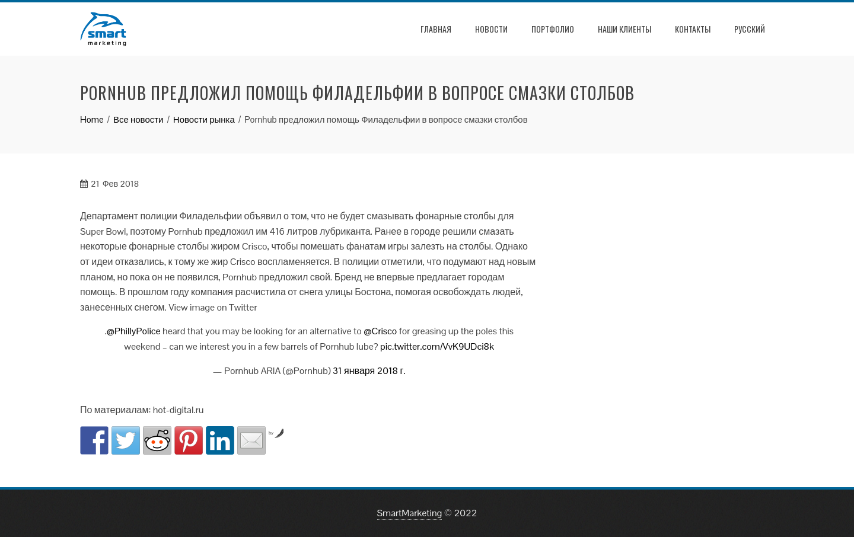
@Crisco (380, 331)
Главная (435, 29)
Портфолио (552, 29)
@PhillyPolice (134, 331)
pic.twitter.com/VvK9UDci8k (437, 346)
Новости (491, 29)
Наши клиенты (624, 29)
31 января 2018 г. (369, 371)
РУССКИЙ (749, 29)
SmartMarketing (409, 513)
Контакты (692, 29)
